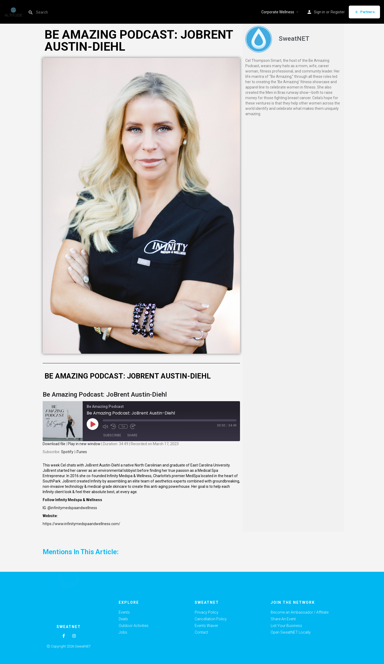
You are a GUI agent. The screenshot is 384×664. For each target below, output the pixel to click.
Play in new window (84, 444)
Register (338, 12)
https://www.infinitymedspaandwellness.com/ (81, 524)
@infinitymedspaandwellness (72, 508)
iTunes (81, 452)
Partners (364, 12)
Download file (54, 444)
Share (132, 435)
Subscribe (112, 435)
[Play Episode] (92, 424)
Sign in (319, 12)
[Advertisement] (293, 159)
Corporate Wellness (277, 12)
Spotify (67, 452)
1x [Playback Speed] (123, 426)
